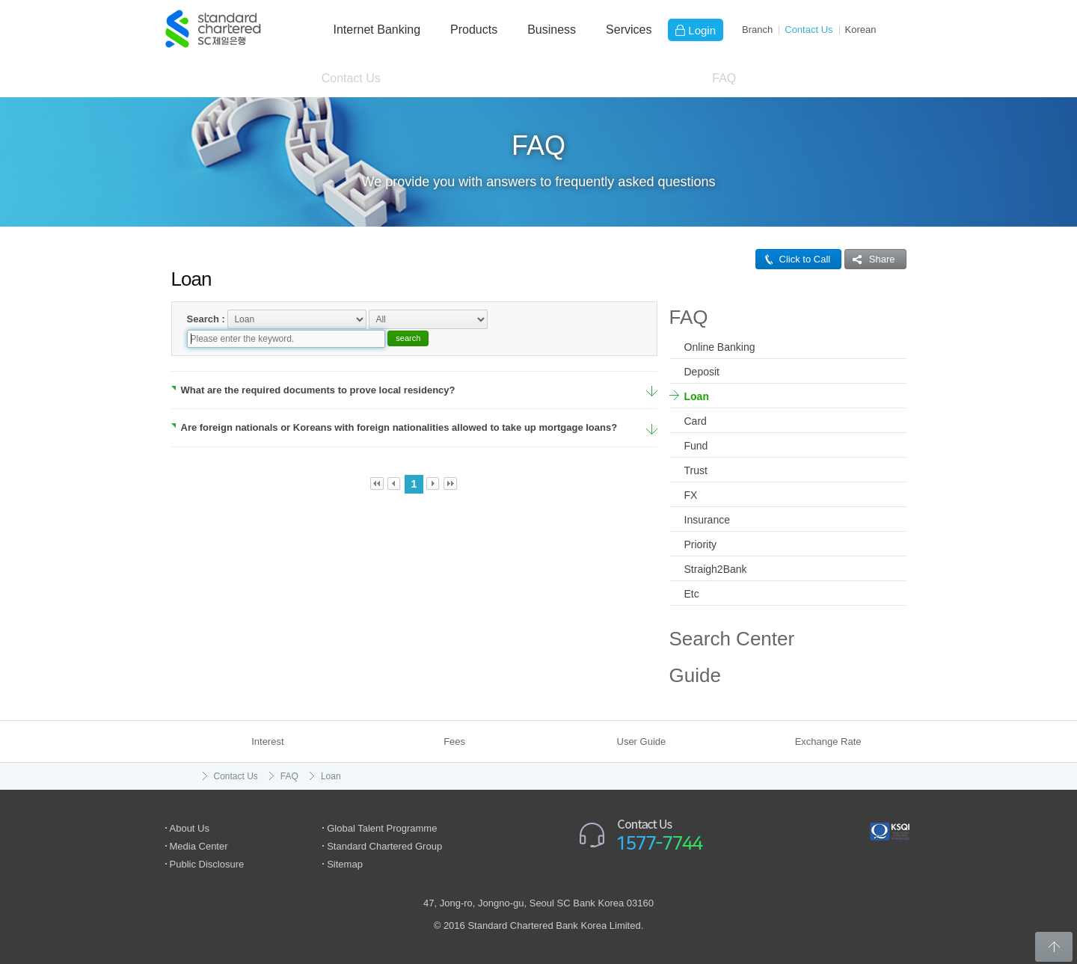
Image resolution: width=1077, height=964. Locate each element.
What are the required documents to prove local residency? (313, 371)
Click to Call (793, 259)
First (377, 465)
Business (551, 29)
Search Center (732, 638)
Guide (695, 675)
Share (870, 259)
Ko (861, 29)
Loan (696, 396)
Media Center (199, 846)
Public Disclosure (207, 864)
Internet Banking (377, 29)
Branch (757, 29)
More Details (651, 373)
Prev (394, 465)
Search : (206, 318)
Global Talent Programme (382, 828)
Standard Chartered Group (384, 846)
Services (628, 29)
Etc (691, 594)
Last (451, 465)
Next (433, 465)
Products (473, 29)
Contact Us (808, 29)
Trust (696, 470)
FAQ (724, 78)
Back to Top (1054, 947)
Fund (696, 446)
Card (695, 421)
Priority (700, 544)
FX (691, 495)
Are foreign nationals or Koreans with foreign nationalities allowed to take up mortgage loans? (394, 409)
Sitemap (345, 864)
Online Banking (719, 347)
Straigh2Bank (715, 569)
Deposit (701, 372)
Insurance (707, 520)
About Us (189, 828)
